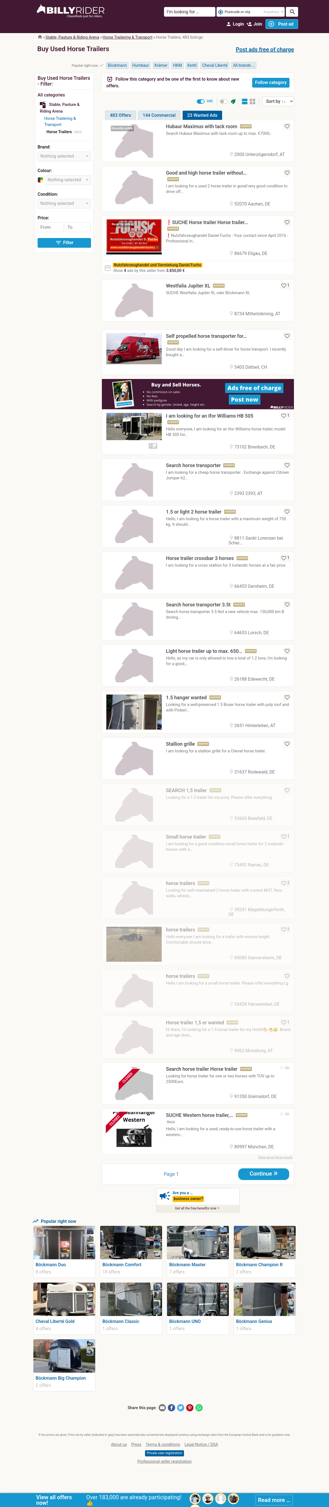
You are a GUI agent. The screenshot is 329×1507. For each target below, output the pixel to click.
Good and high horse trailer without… (206, 173)
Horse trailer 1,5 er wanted (195, 1022)
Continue (264, 1173)
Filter (64, 242)
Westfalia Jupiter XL (188, 286)
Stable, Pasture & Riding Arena (72, 37)
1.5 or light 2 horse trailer (193, 512)
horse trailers (180, 883)
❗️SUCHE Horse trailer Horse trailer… (207, 222)
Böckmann (117, 65)
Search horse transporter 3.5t (198, 605)
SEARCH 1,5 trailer (186, 790)
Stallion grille (180, 744)
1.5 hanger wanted (186, 697)
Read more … (274, 1500)
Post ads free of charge (265, 49)
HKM (177, 65)
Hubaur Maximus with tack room (201, 126)
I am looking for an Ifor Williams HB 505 (209, 416)
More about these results (275, 1157)
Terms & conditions (163, 1444)
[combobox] (64, 156)
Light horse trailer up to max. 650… (204, 651)
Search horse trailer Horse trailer (201, 1069)
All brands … (243, 65)
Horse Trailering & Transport (127, 37)
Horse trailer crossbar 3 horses (200, 558)
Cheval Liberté (214, 65)
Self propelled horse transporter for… (206, 336)
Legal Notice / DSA (201, 1444)
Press (136, 1444)
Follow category (271, 82)
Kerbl (192, 65)
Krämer (161, 65)
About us (119, 1444)
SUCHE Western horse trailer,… (199, 1115)
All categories (51, 95)
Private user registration (164, 1454)
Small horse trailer (186, 837)
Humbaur (140, 65)
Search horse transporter (193, 465)
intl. (210, 101)
